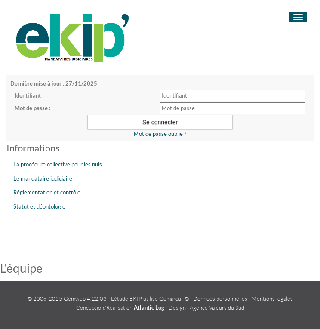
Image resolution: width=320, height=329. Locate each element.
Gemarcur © (174, 298)
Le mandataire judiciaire (42, 178)
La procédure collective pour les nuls (57, 164)
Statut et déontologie (39, 206)
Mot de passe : (32, 108)
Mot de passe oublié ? (160, 133)
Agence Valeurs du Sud (217, 307)
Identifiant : (29, 95)
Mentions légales (272, 298)
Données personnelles (220, 298)
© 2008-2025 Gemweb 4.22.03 (67, 298)
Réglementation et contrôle (46, 192)
